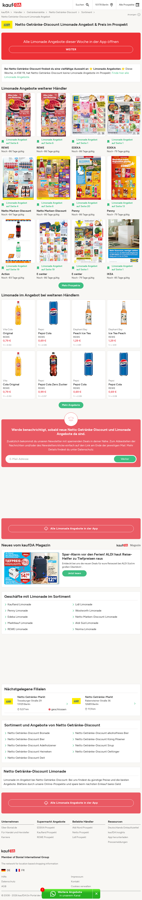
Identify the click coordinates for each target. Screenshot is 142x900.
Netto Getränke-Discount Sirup (93, 745)
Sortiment (86, 12)
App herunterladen (118, 837)
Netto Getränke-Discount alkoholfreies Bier (100, 733)
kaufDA (5, 12)
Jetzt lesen (74, 573)
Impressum (77, 876)
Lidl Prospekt (79, 837)
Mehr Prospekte (71, 285)
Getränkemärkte (36, 12)
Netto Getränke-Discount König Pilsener (98, 739)
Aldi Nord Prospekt (82, 827)
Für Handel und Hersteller (15, 832)
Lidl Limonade (82, 604)
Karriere (5, 837)
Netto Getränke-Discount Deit (24, 757)
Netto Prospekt (80, 832)
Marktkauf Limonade (18, 623)
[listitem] (18, 123)
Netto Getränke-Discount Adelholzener (30, 745)
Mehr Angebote (71, 405)
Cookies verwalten (81, 886)
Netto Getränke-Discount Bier (24, 739)
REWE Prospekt (45, 837)
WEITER (71, 49)
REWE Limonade (16, 629)
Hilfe (4, 876)
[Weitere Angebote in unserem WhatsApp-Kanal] (67, 894)
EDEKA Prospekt (46, 827)
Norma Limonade (84, 629)
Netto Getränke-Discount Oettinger (95, 751)
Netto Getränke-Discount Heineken (28, 751)
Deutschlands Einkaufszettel (123, 827)
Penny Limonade (16, 610)
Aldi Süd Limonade (85, 623)
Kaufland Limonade (17, 604)
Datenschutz (85, 449)
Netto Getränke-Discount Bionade (27, 733)
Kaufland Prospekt (47, 832)
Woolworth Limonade (86, 610)
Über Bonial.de (9, 827)
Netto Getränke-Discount (63, 12)
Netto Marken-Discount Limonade (94, 616)
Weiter (125, 459)
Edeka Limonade (16, 616)
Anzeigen (134, 14)
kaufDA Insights (116, 832)
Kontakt (75, 881)
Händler (18, 12)
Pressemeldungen (118, 842)
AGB (3, 886)
